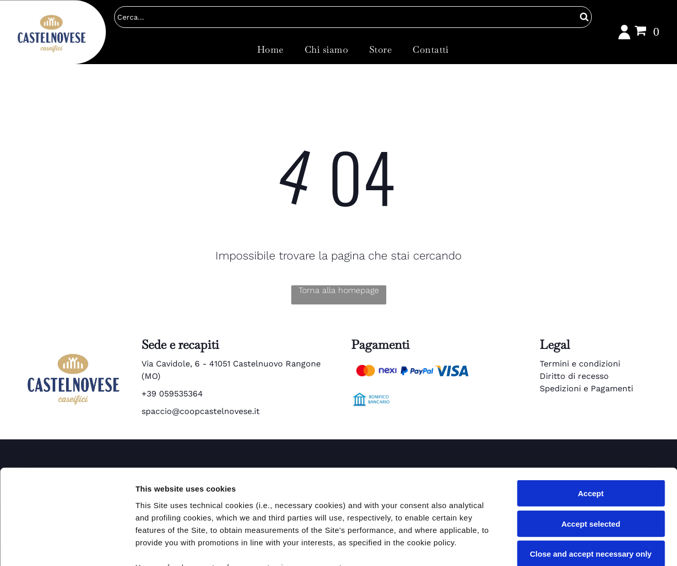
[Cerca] (353, 17)
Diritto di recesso (574, 376)
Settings (525, 545)
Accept (591, 406)
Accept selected (590, 436)
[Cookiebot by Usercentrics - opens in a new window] (67, 546)
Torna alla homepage (338, 290)
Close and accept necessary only (591, 466)
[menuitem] (270, 48)
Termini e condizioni (580, 364)
